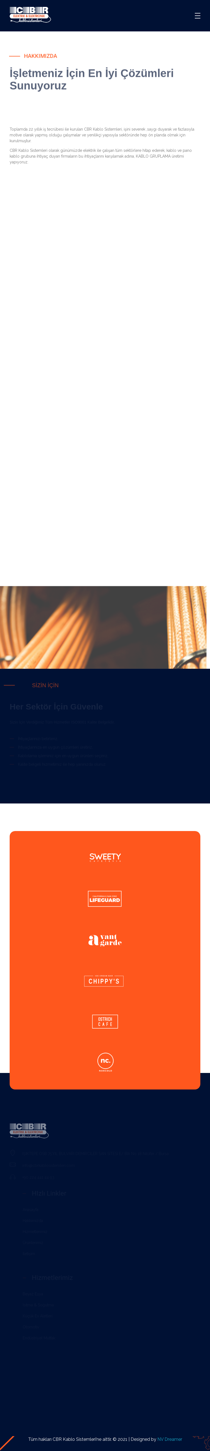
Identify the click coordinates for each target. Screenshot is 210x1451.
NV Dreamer (169, 1439)
